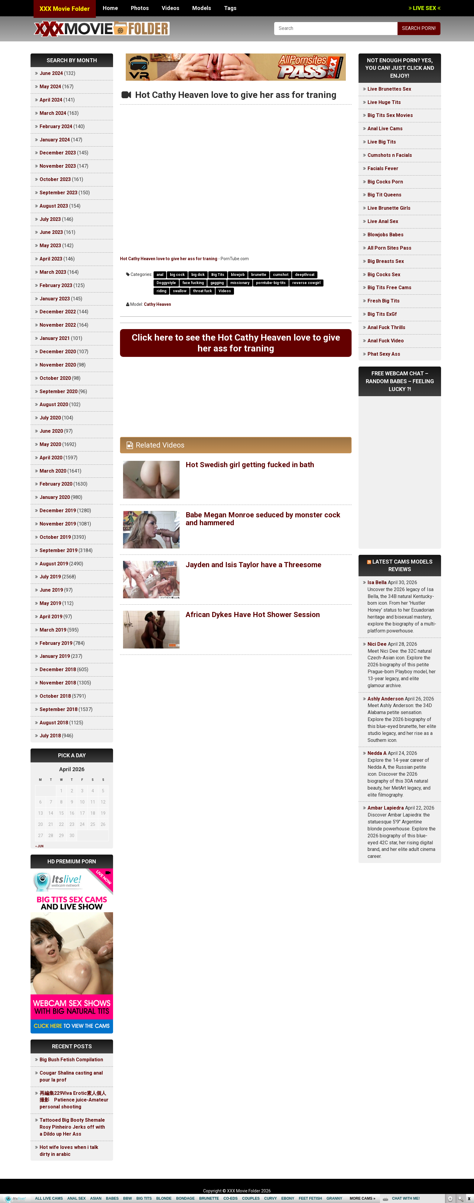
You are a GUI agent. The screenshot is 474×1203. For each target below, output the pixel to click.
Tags (230, 8)
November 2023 (58, 166)
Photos (140, 8)
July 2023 (50, 219)
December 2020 (58, 351)
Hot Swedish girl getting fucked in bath (250, 465)
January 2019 (55, 656)
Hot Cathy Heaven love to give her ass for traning (168, 258)
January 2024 (55, 140)
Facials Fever (383, 168)
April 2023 (51, 259)
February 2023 (56, 285)
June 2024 (51, 73)
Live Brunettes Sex (389, 89)
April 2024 (51, 100)
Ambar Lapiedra (386, 808)
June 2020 (51, 431)
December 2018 (58, 669)
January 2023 (55, 299)
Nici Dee (377, 644)
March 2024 (53, 113)
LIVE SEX (424, 8)
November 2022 (58, 325)
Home (110, 8)
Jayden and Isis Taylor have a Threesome (253, 565)
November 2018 (58, 683)
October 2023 (55, 179)
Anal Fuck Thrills (386, 327)
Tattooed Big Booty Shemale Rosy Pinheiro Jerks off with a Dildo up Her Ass (72, 1127)
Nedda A (377, 753)
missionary (239, 283)
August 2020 (54, 404)
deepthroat (304, 275)
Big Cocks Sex (384, 274)
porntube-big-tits (271, 283)
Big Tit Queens (384, 195)
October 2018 (55, 696)
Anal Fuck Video (386, 341)
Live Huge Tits (384, 102)
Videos (170, 8)
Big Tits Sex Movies (390, 115)
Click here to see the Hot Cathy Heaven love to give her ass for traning (236, 343)
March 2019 (53, 630)
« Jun (39, 846)
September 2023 (58, 193)
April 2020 (51, 458)
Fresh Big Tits (384, 301)
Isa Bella (377, 582)
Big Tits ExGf (382, 314)
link (468, 1108)
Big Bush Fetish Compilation (71, 1059)
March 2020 (53, 471)
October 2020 (55, 378)
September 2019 (58, 550)
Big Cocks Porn (385, 182)
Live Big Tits (382, 142)
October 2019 (55, 537)
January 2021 (55, 338)
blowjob (238, 275)
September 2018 (58, 709)
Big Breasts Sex (386, 261)
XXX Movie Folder (65, 8)
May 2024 (50, 86)
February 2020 (56, 484)
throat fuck (202, 291)
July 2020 (50, 418)
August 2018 (54, 723)
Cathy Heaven (157, 304)
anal (160, 275)
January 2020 (55, 497)
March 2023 (53, 272)
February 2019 (56, 643)
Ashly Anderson (386, 699)
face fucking (193, 283)
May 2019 (50, 603)
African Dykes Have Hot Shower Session (253, 614)
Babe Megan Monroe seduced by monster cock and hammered (263, 519)
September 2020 (58, 391)
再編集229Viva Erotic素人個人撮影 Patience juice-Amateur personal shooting (74, 1100)
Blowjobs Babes (386, 235)
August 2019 (54, 564)
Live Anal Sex (383, 221)
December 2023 (58, 153)
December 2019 (58, 510)
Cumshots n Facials (390, 155)
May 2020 (50, 444)
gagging (217, 283)
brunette (258, 275)
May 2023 (50, 245)
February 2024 (56, 126)
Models (201, 8)
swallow (180, 291)
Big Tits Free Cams (389, 287)
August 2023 (54, 206)
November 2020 (58, 365)
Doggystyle (166, 283)
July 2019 (50, 577)
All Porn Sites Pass (389, 248)
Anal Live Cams (385, 128)
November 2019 (58, 524)
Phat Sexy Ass (384, 354)
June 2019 (51, 590)
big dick (198, 275)
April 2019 (51, 616)
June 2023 (51, 232)
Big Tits (217, 275)
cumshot (280, 275)
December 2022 (58, 312)
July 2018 (50, 736)
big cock (177, 275)
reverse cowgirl (306, 283)
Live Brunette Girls (389, 208)
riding (161, 291)
